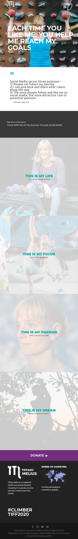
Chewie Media (45, 533)
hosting (41, 536)
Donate (37, 455)
